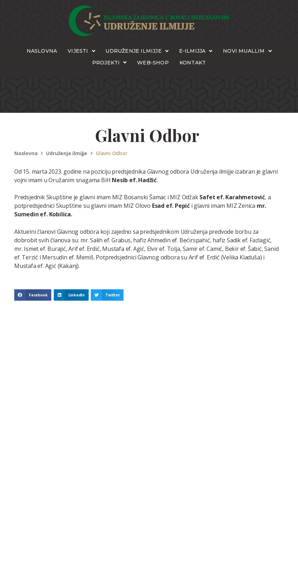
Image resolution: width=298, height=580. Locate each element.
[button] (32, 295)
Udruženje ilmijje (66, 154)
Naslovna (25, 154)
